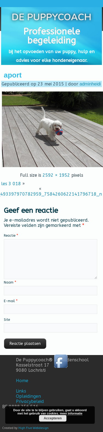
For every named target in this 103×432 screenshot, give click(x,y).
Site (7, 320)
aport (13, 75)
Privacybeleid (30, 401)
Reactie (11, 236)
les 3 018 (11, 183)
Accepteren (53, 418)
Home (22, 380)
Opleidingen (28, 396)
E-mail (10, 301)
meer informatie (71, 413)
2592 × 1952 (56, 175)
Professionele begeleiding (51, 36)
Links (21, 391)
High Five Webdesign (33, 428)
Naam (10, 282)
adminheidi (90, 84)
